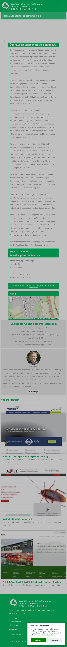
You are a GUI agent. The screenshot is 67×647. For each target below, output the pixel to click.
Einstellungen (51, 635)
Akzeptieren (38, 640)
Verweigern (54, 640)
